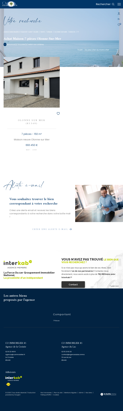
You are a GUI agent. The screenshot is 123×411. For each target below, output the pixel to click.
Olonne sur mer (60, 32)
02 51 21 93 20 (67, 351)
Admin (81, 393)
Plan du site (58, 393)
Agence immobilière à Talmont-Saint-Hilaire (21, 32)
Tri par (80, 50)
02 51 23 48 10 (10, 351)
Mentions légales (70, 393)
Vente (42, 32)
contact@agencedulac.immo (73, 354)
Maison (72, 32)
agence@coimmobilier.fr (15, 354)
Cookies (56, 395)
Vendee (49, 32)
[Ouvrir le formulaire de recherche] (105, 4)
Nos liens (89, 393)
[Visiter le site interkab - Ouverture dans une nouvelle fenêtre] (13, 378)
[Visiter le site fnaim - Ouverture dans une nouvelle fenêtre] (8, 384)
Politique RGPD (46, 395)
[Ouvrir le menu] (119, 4)
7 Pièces (56, 320)
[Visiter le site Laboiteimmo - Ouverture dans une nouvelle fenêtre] (108, 394)
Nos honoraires (46, 393)
